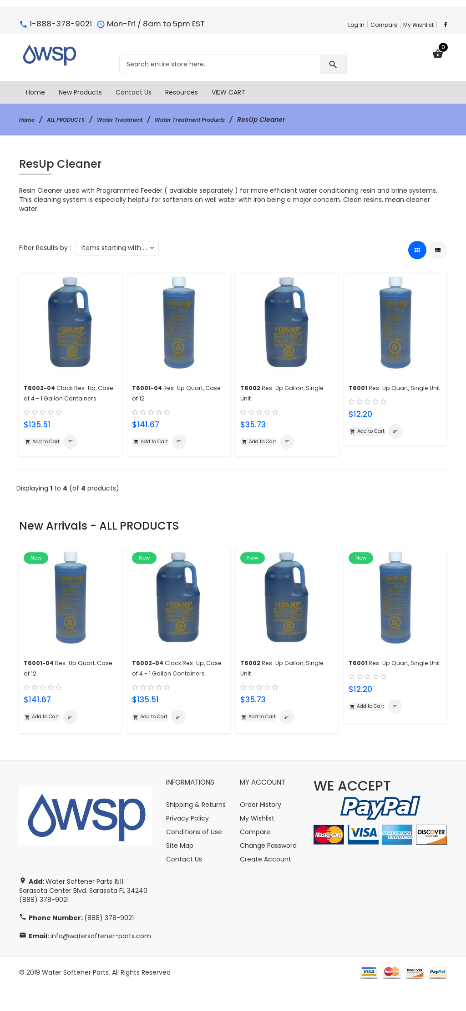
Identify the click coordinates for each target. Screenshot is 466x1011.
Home (29, 119)
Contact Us (184, 882)
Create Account (265, 882)
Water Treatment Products (221, 119)
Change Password (268, 868)
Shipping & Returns (196, 827)
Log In (356, 25)
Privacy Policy (187, 841)
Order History (260, 827)
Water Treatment (138, 119)
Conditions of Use (194, 855)
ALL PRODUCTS (74, 119)
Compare (383, 25)
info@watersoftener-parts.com (101, 959)
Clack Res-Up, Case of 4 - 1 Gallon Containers (66, 396)
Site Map (179, 868)
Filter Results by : (45, 247)
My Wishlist (418, 25)
